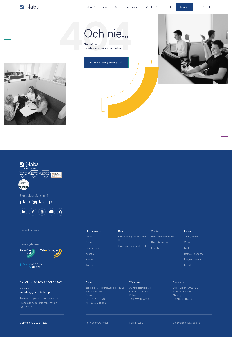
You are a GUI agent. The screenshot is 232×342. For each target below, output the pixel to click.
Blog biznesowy (160, 242)
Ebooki (155, 248)
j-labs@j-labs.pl (36, 201)
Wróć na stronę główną (103, 62)
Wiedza (150, 7)
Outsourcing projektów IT (132, 246)
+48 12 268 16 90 (95, 298)
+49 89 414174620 (183, 298)
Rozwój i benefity (193, 253)
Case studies (132, 7)
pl (197, 7)
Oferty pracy (191, 236)
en (203, 7)
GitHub (60, 212)
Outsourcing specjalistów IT (132, 238)
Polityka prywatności (97, 322)
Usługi (89, 7)
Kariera (184, 7)
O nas (104, 7)
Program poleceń (193, 259)
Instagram (42, 212)
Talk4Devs (25, 251)
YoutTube (51, 212)
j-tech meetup (27, 264)
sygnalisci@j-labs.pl (39, 292)
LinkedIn (23, 212)
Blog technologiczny (162, 236)
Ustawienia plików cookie (186, 322)
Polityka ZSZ (136, 322)
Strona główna (93, 230)
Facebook (32, 212)
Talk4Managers (48, 251)
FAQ (116, 7)
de (209, 7)
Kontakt (167, 7)
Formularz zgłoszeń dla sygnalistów (39, 298)
